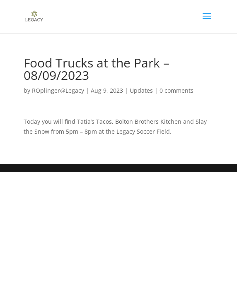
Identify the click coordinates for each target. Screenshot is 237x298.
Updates (141, 90)
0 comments (176, 90)
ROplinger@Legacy (58, 90)
